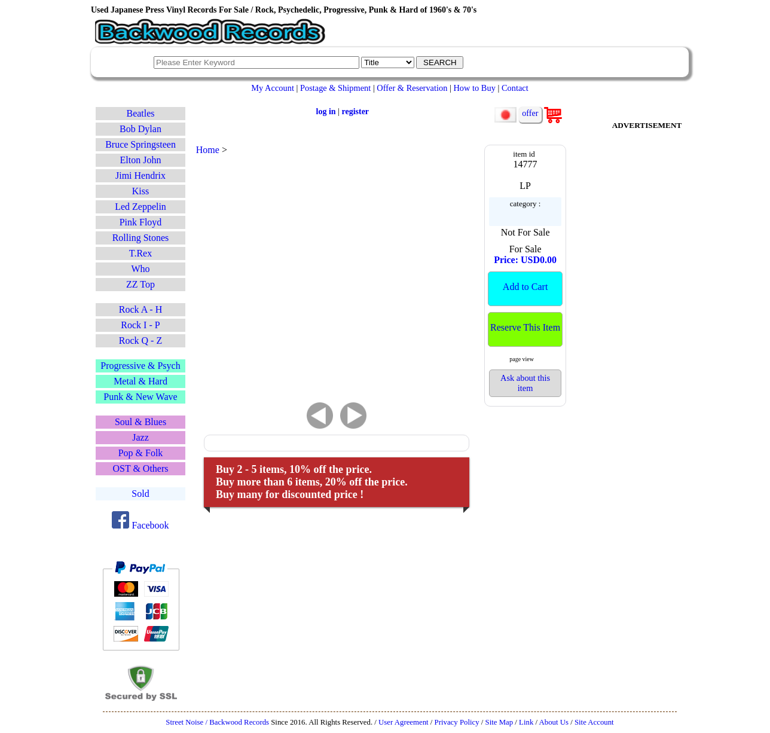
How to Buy (474, 88)
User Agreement (403, 722)
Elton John (140, 160)
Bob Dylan (140, 129)
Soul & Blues (140, 422)
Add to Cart (525, 287)
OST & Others (140, 468)
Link (526, 722)
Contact (515, 88)
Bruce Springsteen (140, 144)
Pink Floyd (141, 222)
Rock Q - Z (140, 340)
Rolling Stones (140, 238)
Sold (140, 493)
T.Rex (140, 253)
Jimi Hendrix (140, 175)
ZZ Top (140, 284)
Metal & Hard (140, 381)
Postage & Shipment (335, 88)
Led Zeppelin (140, 206)
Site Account (594, 722)
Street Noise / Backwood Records (217, 722)
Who (140, 269)
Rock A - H (140, 309)
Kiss (140, 191)
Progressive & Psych (140, 366)
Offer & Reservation (412, 88)
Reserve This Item (525, 327)
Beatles (140, 113)
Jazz (140, 437)
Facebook (140, 525)
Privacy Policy (457, 722)
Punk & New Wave (140, 397)
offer (530, 113)
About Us (554, 722)
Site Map (499, 722)
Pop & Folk (140, 453)
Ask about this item (525, 383)
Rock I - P (140, 325)
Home (207, 150)
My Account (272, 88)
